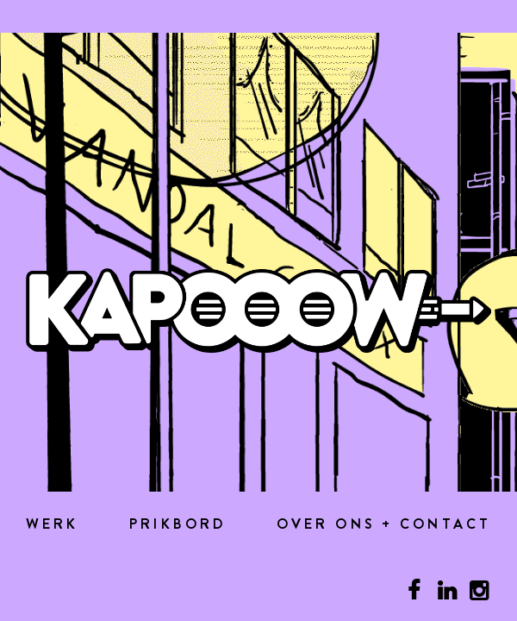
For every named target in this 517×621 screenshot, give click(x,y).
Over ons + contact (384, 525)
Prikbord (177, 525)
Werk (52, 525)
